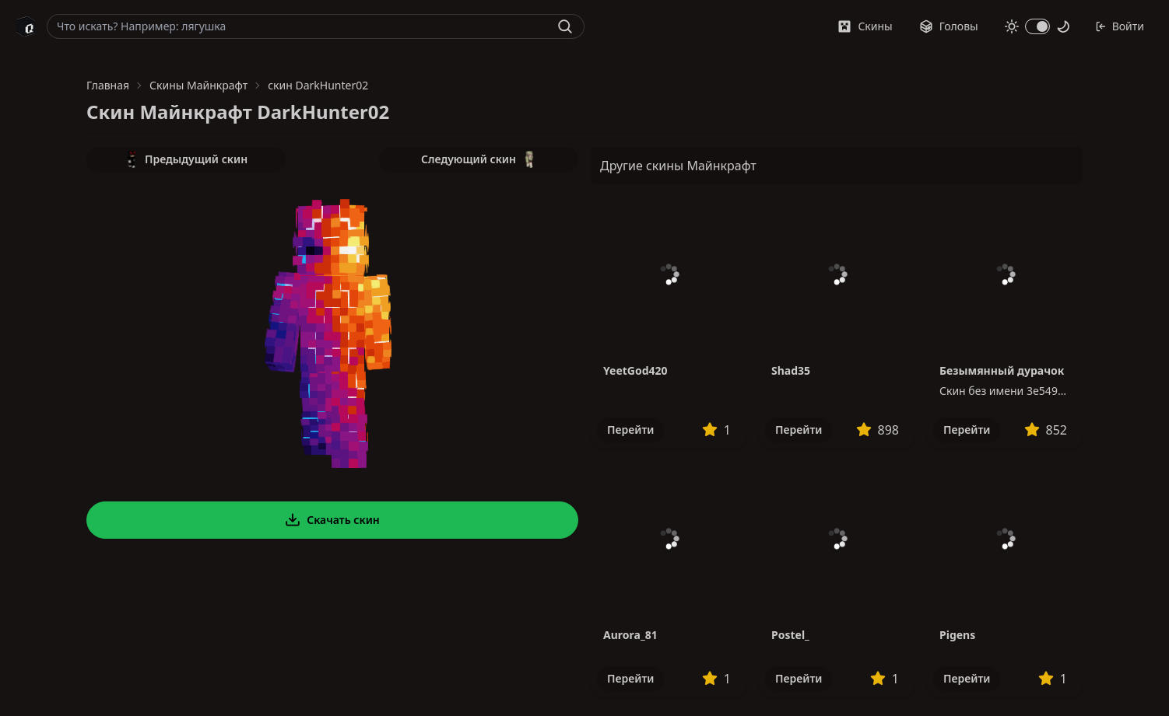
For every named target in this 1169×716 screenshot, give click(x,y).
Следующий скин (478, 159)
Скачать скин (332, 520)
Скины (864, 26)
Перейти (630, 429)
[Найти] (565, 26)
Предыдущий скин (186, 159)
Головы (948, 26)
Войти (1119, 26)
